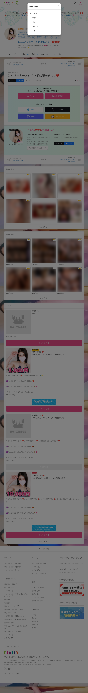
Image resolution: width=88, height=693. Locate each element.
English (34, 18)
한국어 (34, 31)
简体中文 (35, 22)
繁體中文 (35, 27)
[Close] (58, 6)
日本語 (34, 13)
